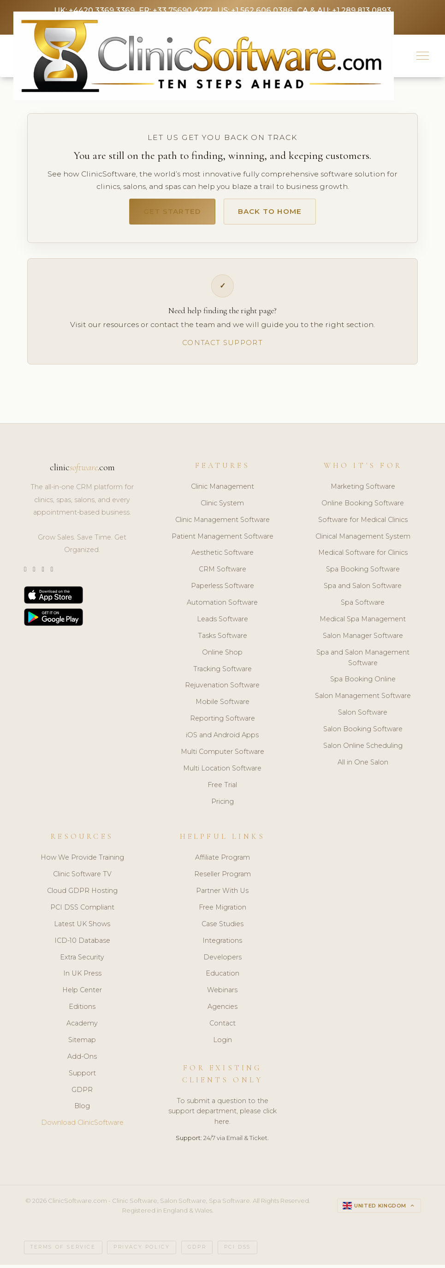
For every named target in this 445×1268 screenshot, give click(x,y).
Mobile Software (222, 706)
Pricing (222, 805)
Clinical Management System (362, 540)
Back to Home (274, 213)
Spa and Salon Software (363, 589)
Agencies (222, 1010)
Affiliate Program (222, 861)
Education (222, 977)
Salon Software (362, 716)
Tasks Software (222, 639)
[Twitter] (25, 573)
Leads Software (222, 623)
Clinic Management (222, 490)
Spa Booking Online (363, 683)
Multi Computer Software (222, 755)
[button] (423, 57)
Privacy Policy (141, 1251)
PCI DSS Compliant (82, 911)
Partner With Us (222, 894)
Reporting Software (222, 722)
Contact (222, 1027)
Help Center (82, 994)
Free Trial (222, 788)
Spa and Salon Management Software (362, 661)
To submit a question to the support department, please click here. (222, 1115)
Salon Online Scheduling (363, 749)
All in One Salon (363, 766)
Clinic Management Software (222, 523)
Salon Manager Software (363, 639)
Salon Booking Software (363, 732)
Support (82, 1077)
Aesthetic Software (222, 556)
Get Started (166, 213)
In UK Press (82, 977)
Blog (82, 1110)
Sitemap (82, 1043)
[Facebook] (52, 573)
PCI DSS (237, 1251)
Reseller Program (222, 878)
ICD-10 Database (82, 944)
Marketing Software (363, 490)
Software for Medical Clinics (363, 523)
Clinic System (222, 507)
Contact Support (222, 346)
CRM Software (222, 573)
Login (222, 1043)
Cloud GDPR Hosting (82, 894)
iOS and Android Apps (222, 738)
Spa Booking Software (363, 573)
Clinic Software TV (82, 878)
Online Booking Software (362, 507)
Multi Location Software (222, 772)
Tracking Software (222, 672)
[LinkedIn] (43, 573)
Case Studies (222, 927)
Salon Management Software (363, 700)
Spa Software (363, 606)
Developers (222, 961)
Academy (82, 1027)
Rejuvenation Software (222, 689)
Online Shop (222, 656)
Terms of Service (63, 1251)
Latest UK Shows (82, 927)
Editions (82, 1010)
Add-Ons (82, 1060)
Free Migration (222, 911)
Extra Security (82, 961)
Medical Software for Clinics (363, 556)
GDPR (82, 1093)
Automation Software (222, 606)
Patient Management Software (222, 540)
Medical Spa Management (363, 623)
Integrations (222, 944)
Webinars (222, 994)
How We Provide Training (82, 861)
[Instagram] (34, 573)
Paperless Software (222, 589)
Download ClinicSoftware (82, 1126)
